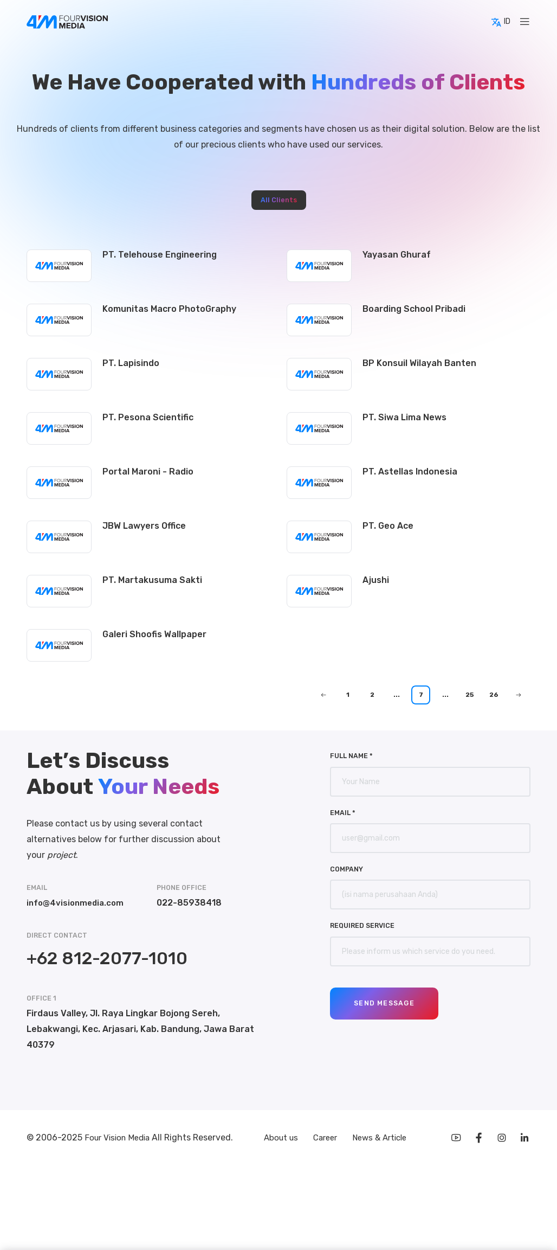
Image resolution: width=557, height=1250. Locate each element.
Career (325, 1138)
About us (278, 1138)
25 (469, 694)
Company (346, 869)
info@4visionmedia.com (77, 903)
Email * (342, 813)
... (396, 694)
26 (493, 694)
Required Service (362, 925)
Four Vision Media (121, 1138)
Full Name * (351, 756)
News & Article (383, 1138)
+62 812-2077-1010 (107, 958)
